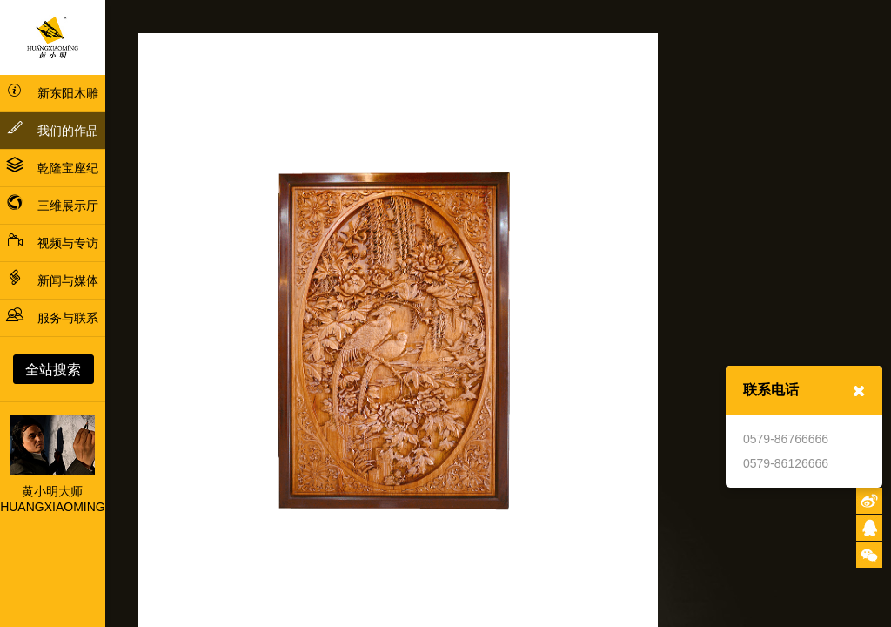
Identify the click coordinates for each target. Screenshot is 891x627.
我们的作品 (52, 128)
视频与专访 (52, 243)
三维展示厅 (52, 205)
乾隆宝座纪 (52, 168)
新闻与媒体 (52, 280)
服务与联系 (52, 318)
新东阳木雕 (52, 93)
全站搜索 (53, 369)
